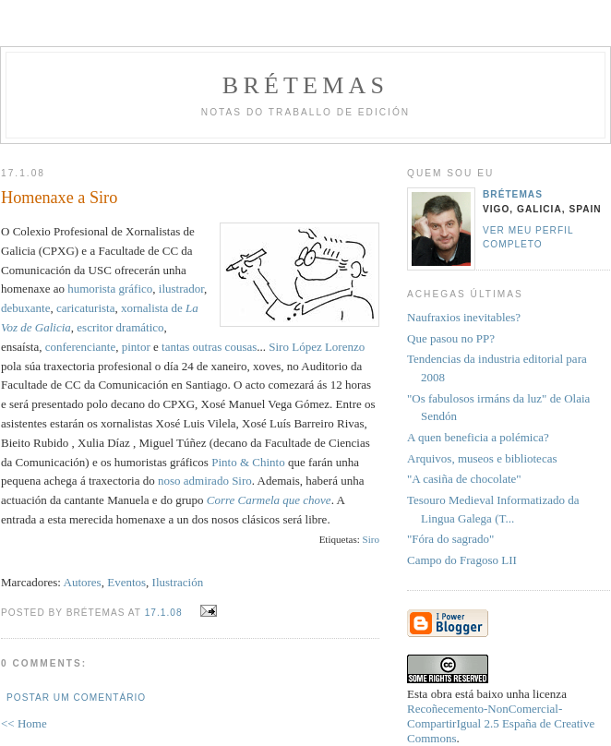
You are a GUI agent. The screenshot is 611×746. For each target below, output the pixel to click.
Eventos (126, 582)
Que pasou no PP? (451, 338)
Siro (371, 539)
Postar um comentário (76, 697)
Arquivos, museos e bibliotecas (482, 458)
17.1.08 (164, 613)
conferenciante (80, 347)
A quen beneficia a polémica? (478, 437)
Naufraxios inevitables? (464, 317)
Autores (83, 582)
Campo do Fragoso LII (462, 560)
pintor (136, 347)
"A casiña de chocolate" (464, 479)
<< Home (24, 723)
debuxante (25, 308)
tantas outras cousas (209, 347)
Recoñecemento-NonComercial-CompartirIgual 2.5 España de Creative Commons (500, 723)
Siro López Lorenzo (317, 347)
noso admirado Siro (205, 480)
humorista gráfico (109, 288)
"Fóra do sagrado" (450, 539)
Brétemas (305, 85)
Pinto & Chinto (247, 462)
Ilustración (178, 582)
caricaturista (85, 308)
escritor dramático (120, 327)
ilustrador (181, 288)
